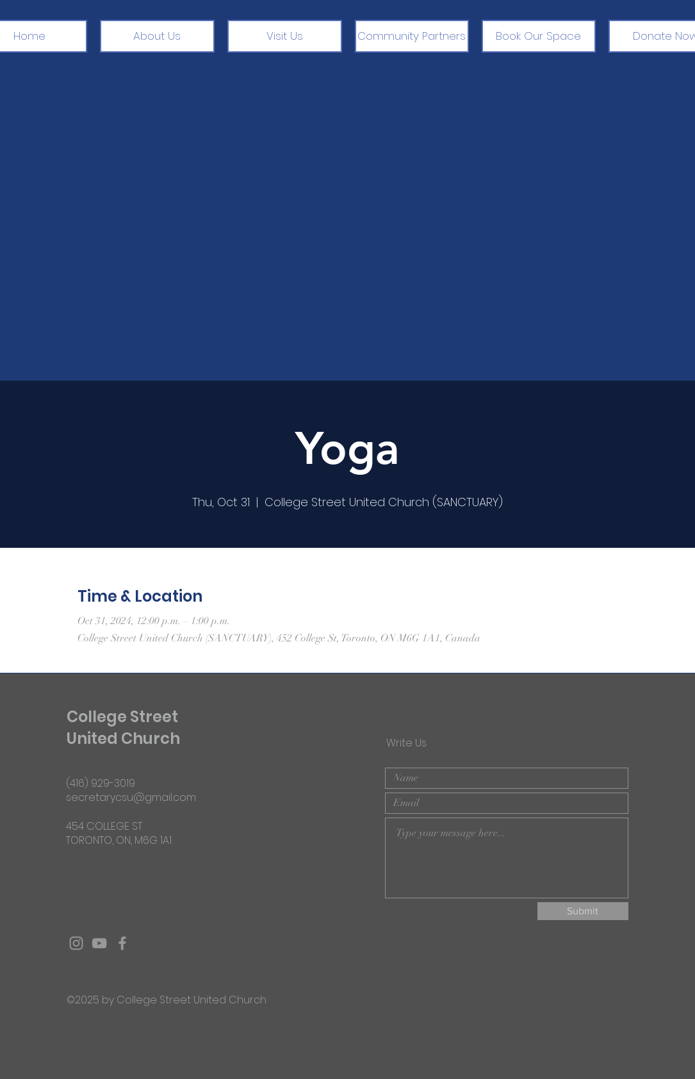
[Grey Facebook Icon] (122, 943)
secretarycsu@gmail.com (131, 797)
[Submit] (582, 911)
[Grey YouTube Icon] (99, 943)
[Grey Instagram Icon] (76, 943)
